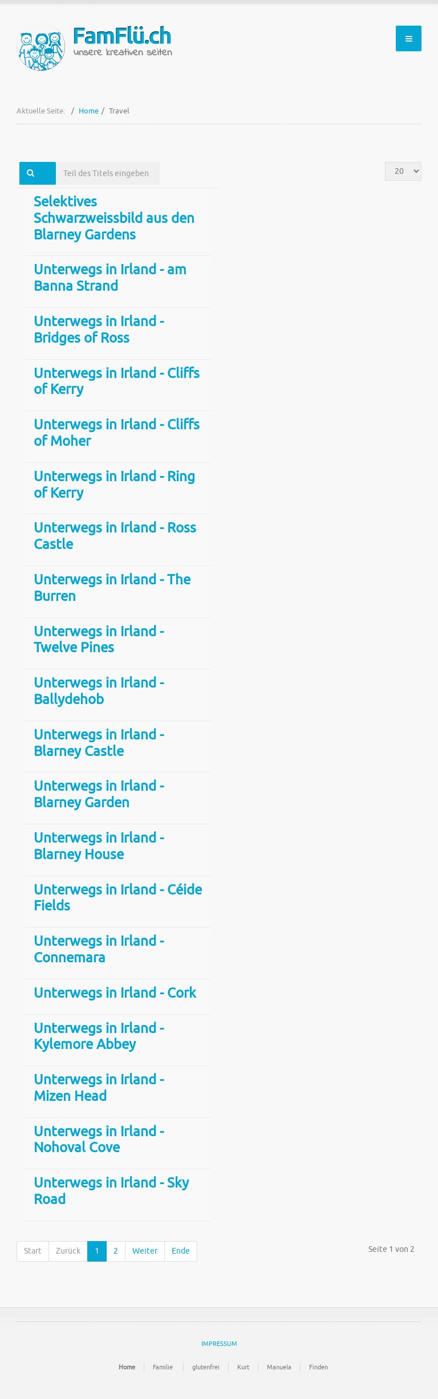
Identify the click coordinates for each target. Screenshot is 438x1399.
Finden (318, 1367)
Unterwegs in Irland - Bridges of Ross (99, 330)
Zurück (68, 1251)
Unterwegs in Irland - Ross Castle (115, 536)
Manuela (279, 1367)
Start (33, 1251)
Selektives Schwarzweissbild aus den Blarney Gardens (114, 218)
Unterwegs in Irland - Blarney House (99, 846)
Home (89, 111)
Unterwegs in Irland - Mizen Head (99, 1088)
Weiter (144, 1251)
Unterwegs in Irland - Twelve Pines (99, 640)
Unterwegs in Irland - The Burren (112, 588)
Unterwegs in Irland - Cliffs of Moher (117, 433)
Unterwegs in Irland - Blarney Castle (99, 743)
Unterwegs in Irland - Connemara (99, 949)
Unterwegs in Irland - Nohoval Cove (99, 1140)
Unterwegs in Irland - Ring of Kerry (114, 485)
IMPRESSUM (219, 1344)
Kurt (243, 1367)
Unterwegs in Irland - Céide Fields (118, 898)
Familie (164, 1367)
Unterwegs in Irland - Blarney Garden (99, 794)
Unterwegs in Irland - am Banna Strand (110, 278)
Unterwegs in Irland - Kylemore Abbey (99, 1037)
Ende (181, 1251)
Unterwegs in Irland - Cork (115, 993)
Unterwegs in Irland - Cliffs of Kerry (117, 381)
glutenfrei (206, 1367)
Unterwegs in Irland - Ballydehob (99, 691)
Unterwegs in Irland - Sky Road (111, 1191)
